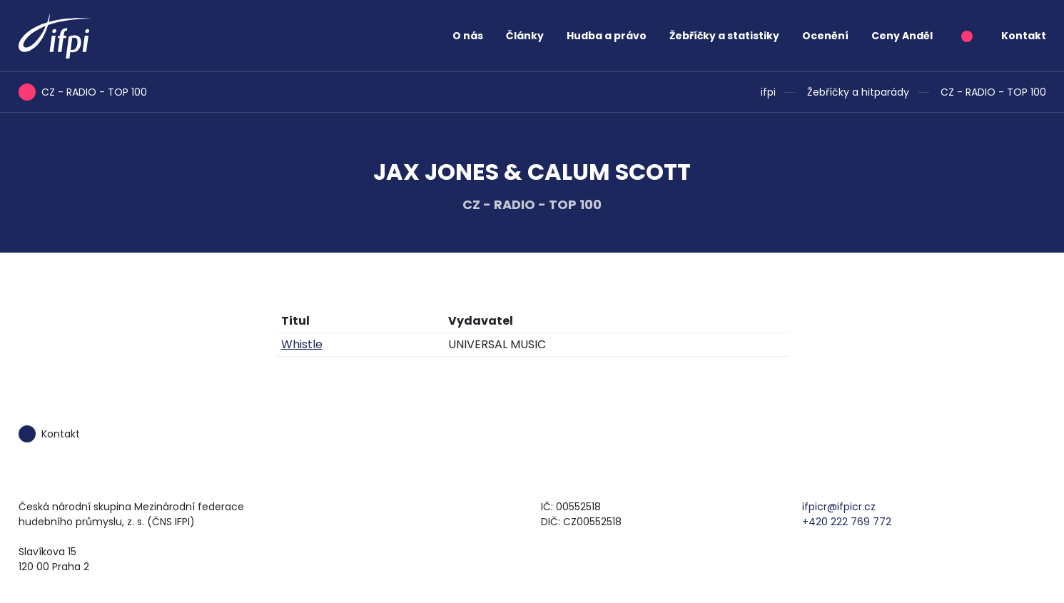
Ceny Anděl (902, 36)
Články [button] (525, 36)
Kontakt (1023, 36)
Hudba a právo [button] (607, 36)
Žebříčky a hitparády (858, 92)
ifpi (768, 92)
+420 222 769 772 (846, 522)
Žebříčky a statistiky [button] (724, 36)
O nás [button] (467, 36)
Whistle (302, 344)
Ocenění (825, 36)
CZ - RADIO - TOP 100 (993, 92)
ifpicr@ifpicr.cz (839, 507)
